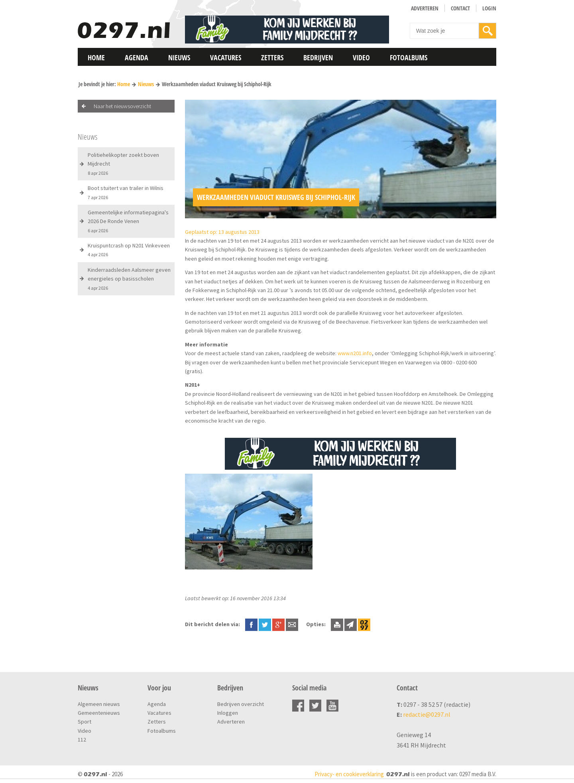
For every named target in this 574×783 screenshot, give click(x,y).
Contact (460, 8)
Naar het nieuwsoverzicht (122, 106)
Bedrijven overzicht (240, 704)
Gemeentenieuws (99, 712)
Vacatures (225, 57)
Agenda (136, 57)
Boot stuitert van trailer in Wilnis (125, 192)
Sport (84, 721)
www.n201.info (355, 353)
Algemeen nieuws (99, 704)
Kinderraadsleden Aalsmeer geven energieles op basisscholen (129, 278)
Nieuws (179, 57)
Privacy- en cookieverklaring (349, 774)
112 (82, 739)
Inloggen (227, 712)
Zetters (272, 57)
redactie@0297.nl (426, 714)
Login (489, 8)
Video (361, 57)
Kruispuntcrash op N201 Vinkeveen (129, 249)
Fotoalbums (408, 57)
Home (96, 57)
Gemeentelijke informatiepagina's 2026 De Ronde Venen (128, 221)
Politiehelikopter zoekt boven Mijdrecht (123, 163)
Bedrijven (318, 57)
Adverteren (424, 8)
